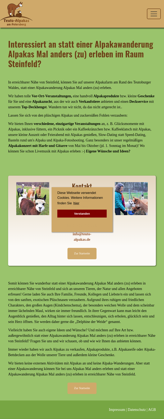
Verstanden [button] (82, 213)
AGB (152, 410)
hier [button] (76, 203)
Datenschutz (137, 410)
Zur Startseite (82, 253)
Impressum (117, 410)
